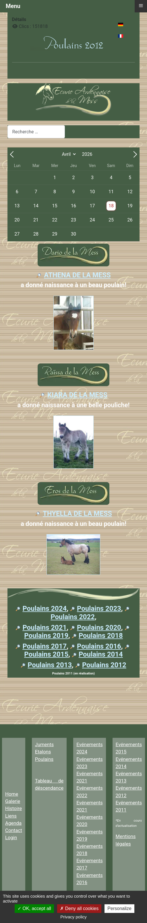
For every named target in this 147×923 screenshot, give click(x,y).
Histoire (13, 808)
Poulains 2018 (101, 636)
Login (11, 837)
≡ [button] (140, 5)
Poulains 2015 (46, 654)
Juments (44, 744)
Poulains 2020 (99, 627)
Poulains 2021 (44, 627)
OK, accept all (34, 908)
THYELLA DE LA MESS (77, 513)
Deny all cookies (79, 908)
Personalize (119, 908)
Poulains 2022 (73, 617)
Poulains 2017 (44, 646)
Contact (13, 830)
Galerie (12, 801)
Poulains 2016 (99, 646)
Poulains (44, 759)
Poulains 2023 (99, 608)
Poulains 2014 (101, 654)
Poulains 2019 (46, 636)
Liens (11, 816)
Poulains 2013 (50, 665)
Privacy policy (73, 916)
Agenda (13, 823)
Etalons (43, 752)
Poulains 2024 (44, 608)
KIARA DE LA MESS (77, 395)
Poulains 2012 (104, 665)
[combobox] (36, 131)
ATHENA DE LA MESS (77, 275)
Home (11, 794)
